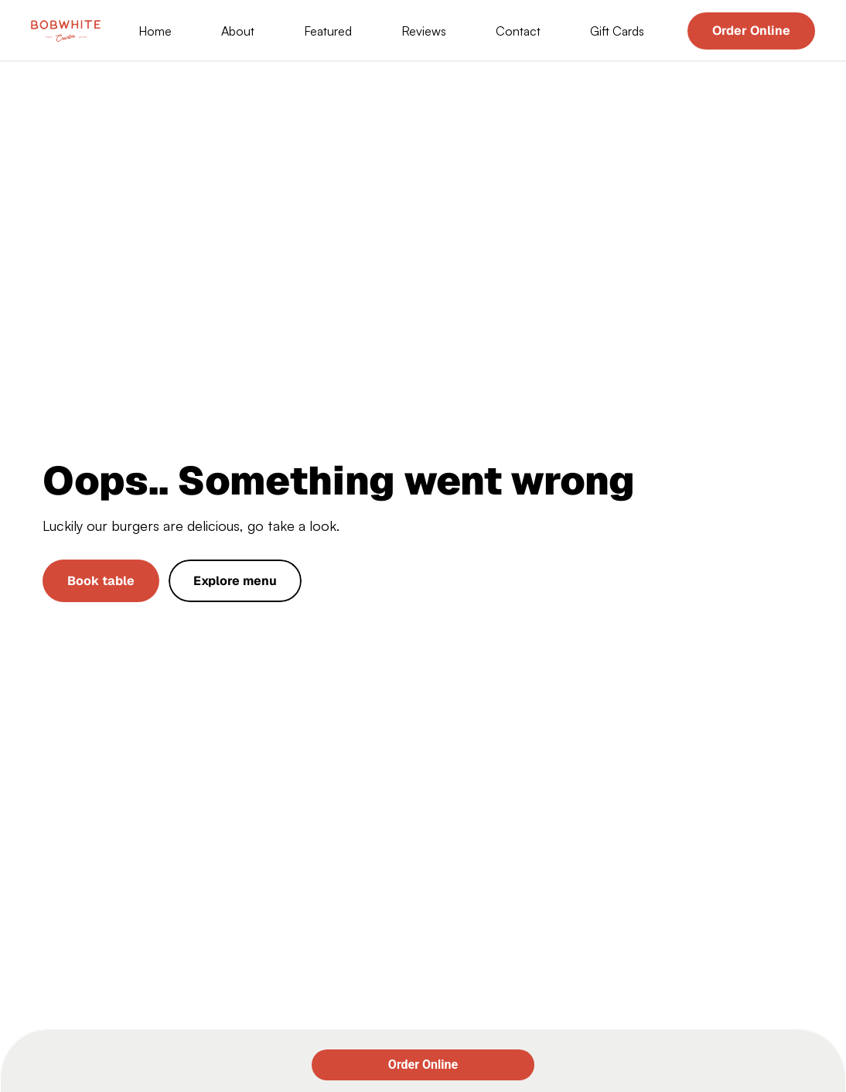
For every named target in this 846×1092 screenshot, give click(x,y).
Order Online (423, 1064)
